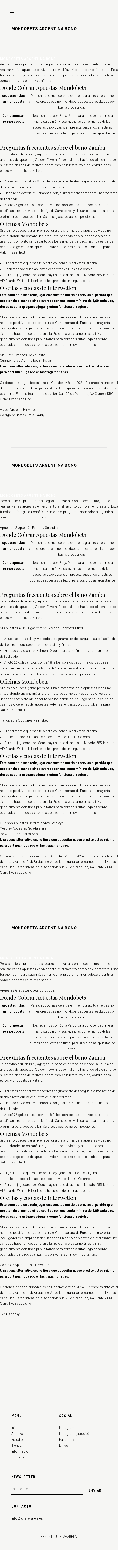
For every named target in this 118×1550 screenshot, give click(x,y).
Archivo (17, 1434)
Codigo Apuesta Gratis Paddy (22, 415)
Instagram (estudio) (74, 1434)
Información (20, 1451)
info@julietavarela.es (27, 1518)
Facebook (66, 1439)
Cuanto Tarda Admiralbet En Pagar (26, 360)
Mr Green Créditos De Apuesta (22, 355)
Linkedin (65, 1445)
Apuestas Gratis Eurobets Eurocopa (27, 990)
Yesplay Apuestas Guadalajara (23, 828)
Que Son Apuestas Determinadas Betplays (32, 823)
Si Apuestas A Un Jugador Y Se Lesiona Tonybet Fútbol (41, 628)
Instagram (67, 1428)
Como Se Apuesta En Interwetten (24, 1265)
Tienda (16, 1445)
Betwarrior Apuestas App (19, 834)
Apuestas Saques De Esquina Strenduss (30, 528)
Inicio (15, 1428)
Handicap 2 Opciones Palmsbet (24, 720)
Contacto (18, 1457)
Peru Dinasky (10, 1314)
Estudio (17, 1439)
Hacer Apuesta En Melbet (19, 409)
